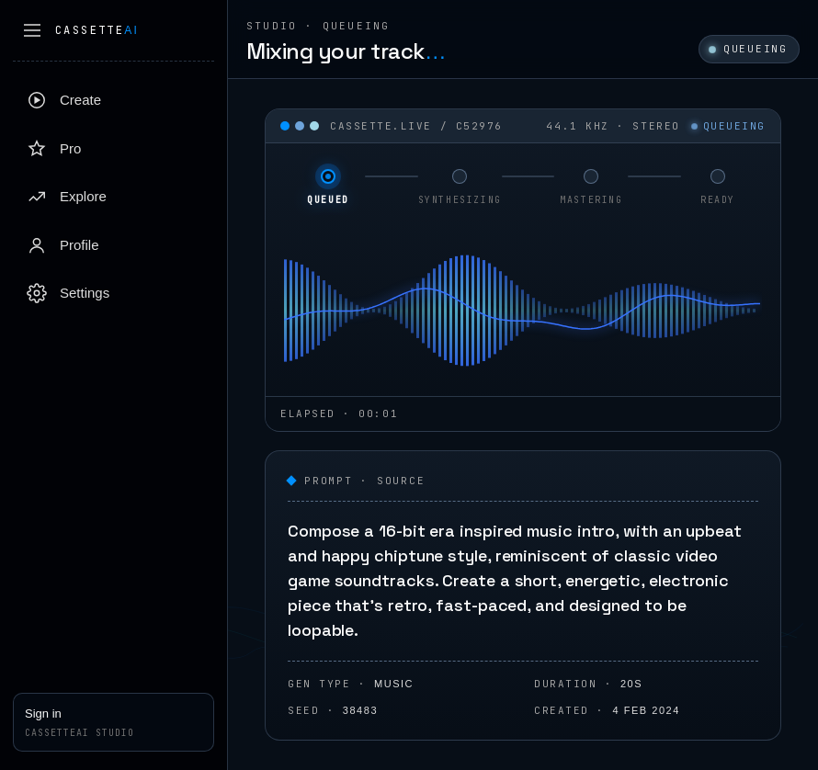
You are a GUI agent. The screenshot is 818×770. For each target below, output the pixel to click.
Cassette (97, 30)
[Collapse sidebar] (32, 30)
